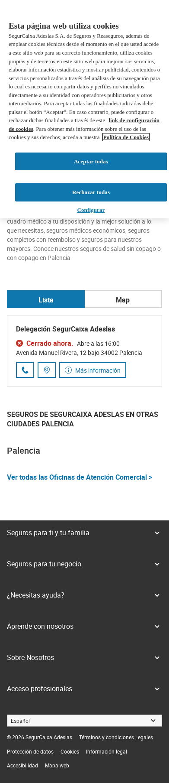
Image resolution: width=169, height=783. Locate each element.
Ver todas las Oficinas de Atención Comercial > (79, 477)
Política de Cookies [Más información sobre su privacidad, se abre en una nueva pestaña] (126, 137)
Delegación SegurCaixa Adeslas (65, 329)
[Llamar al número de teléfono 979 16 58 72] (25, 370)
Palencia (23, 450)
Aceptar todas (91, 161)
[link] (116, 737)
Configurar (91, 210)
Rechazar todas (91, 192)
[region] (84, 109)
